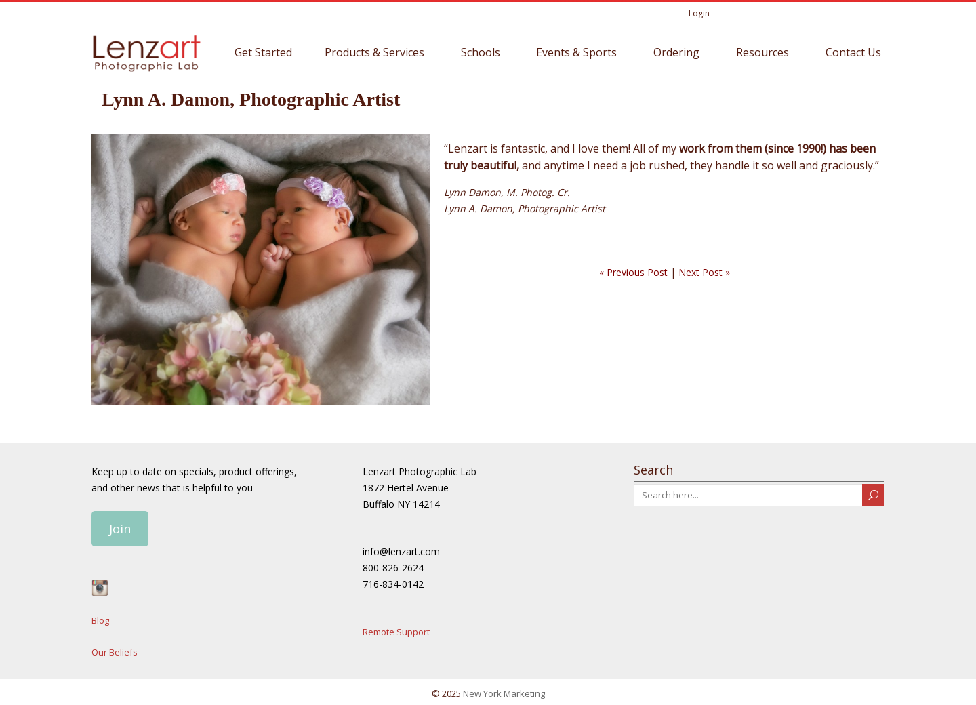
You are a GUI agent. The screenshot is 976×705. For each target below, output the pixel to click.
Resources (762, 50)
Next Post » (704, 270)
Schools (480, 50)
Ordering (676, 50)
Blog (100, 618)
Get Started (263, 50)
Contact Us (853, 50)
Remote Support (396, 630)
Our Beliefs (115, 650)
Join (120, 527)
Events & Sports (576, 50)
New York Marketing (504, 692)
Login (699, 11)
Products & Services (374, 50)
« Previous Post (633, 270)
